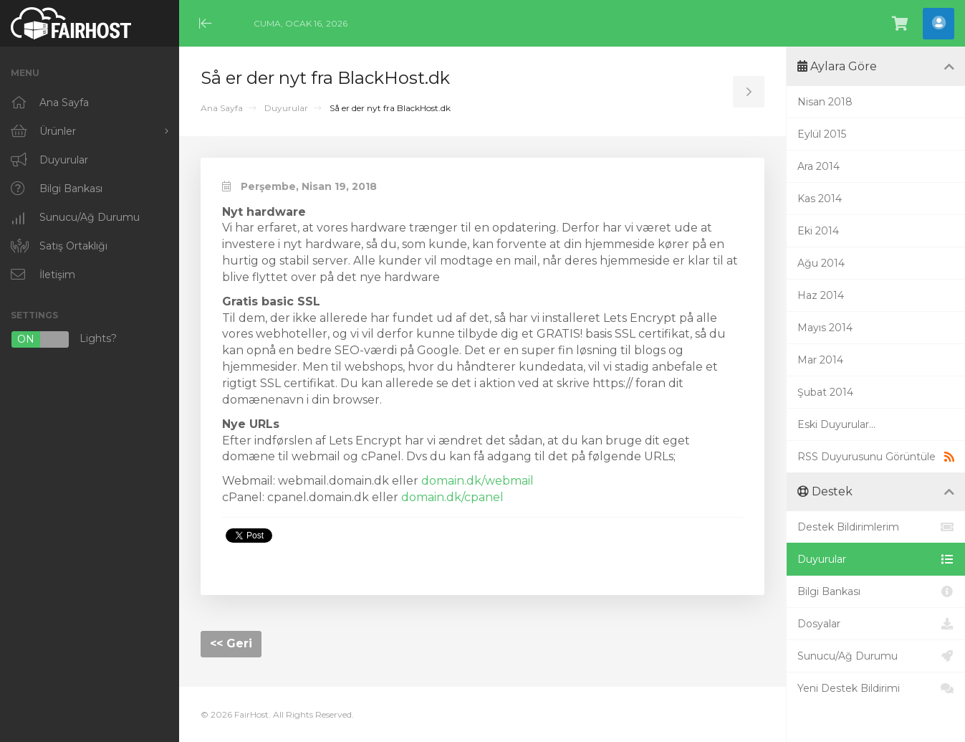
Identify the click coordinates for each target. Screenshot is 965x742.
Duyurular (286, 108)
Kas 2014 (819, 198)
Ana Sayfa (222, 108)
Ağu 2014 (821, 263)
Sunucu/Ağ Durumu (875, 656)
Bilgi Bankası (875, 591)
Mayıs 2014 (825, 327)
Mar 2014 (820, 359)
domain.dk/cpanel (452, 497)
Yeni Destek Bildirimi (875, 688)
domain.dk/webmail (477, 480)
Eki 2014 (818, 230)
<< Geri (231, 643)
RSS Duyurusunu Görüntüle (875, 456)
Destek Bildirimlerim (875, 527)
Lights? (64, 339)
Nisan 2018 (825, 101)
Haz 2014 (820, 295)
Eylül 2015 (821, 134)
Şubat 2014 (825, 392)
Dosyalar (875, 623)
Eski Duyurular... (836, 424)
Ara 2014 (818, 166)
